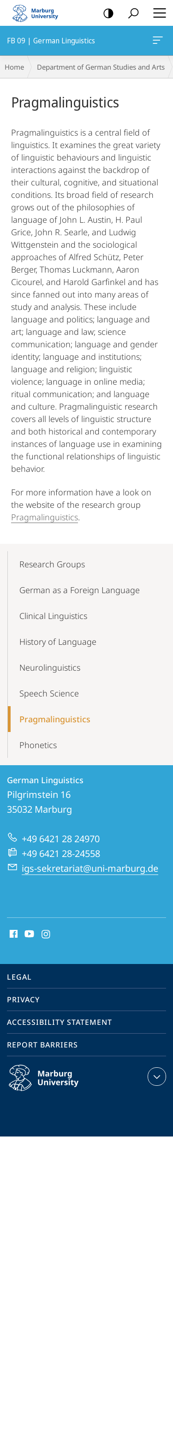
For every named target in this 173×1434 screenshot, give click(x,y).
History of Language (57, 641)
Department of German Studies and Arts (101, 66)
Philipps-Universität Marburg (53, 1085)
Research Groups (52, 564)
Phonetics (38, 744)
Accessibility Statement (59, 1022)
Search (130, 13)
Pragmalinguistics (44, 517)
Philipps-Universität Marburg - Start (39, 13)
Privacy (23, 999)
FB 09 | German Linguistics (157, 42)
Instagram (46, 934)
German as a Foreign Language (79, 589)
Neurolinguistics (49, 667)
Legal (19, 977)
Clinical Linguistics (53, 615)
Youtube (28, 934)
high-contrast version (105, 13)
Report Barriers (42, 1045)
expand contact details (156, 1076)
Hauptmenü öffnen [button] (157, 13)
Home (14, 66)
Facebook (12, 934)
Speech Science (49, 693)
